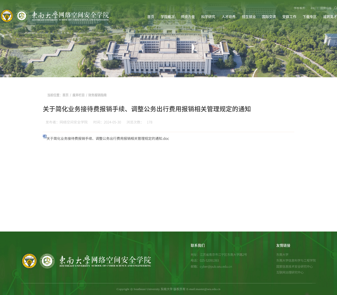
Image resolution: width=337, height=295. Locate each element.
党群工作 (289, 16)
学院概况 (168, 16)
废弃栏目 (78, 95)
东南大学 (282, 254)
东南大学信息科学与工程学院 (296, 260)
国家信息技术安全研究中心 (294, 266)
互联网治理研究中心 (290, 272)
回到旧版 (326, 8)
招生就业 (249, 16)
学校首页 (299, 8)
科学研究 (208, 16)
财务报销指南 (97, 95)
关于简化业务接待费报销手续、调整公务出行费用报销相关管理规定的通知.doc (108, 138)
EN (312, 8)
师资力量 (188, 16)
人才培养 (229, 16)
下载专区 (310, 16)
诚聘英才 (330, 16)
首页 (150, 16)
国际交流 (269, 16)
